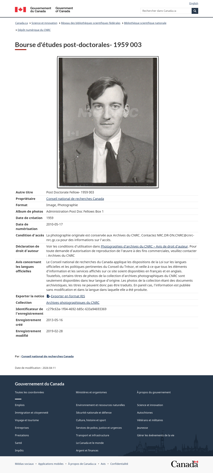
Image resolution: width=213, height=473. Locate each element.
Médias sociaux (24, 464)
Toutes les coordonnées (29, 392)
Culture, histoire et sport (91, 420)
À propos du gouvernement (154, 392)
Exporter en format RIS (66, 296)
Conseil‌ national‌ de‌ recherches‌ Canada (75, 198)
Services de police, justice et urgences (99, 428)
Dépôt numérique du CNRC (34, 30)
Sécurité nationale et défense (94, 412)
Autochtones (145, 412)
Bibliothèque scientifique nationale (145, 23)
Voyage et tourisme (27, 420)
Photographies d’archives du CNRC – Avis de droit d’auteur (144, 246)
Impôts (19, 450)
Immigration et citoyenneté (31, 412)
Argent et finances (87, 450)
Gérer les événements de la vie (155, 435)
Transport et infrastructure (92, 435)
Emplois (20, 405)
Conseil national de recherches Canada (47, 356)
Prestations (22, 435)
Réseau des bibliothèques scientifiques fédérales (90, 23)
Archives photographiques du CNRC (73, 302)
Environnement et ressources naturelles (100, 405)
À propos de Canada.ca (82, 464)
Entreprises (22, 428)
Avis (103, 464)
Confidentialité (119, 464)
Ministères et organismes (91, 392)
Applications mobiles (50, 464)
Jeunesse (142, 428)
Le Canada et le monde (90, 443)
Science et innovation (44, 23)
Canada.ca (21, 23)
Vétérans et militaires (150, 420)
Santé (18, 443)
